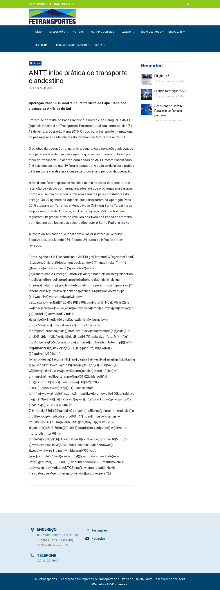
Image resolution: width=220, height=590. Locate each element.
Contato (99, 45)
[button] (188, 3)
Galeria (128, 31)
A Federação (59, 31)
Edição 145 (162, 76)
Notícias (78, 31)
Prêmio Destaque (151, 31)
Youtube (98, 539)
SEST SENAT (42, 45)
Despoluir (176, 31)
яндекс (123, 223)
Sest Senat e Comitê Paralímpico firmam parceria (168, 110)
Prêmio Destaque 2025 (170, 91)
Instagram (100, 530)
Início (38, 31)
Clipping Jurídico (102, 31)
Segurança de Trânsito (73, 45)
